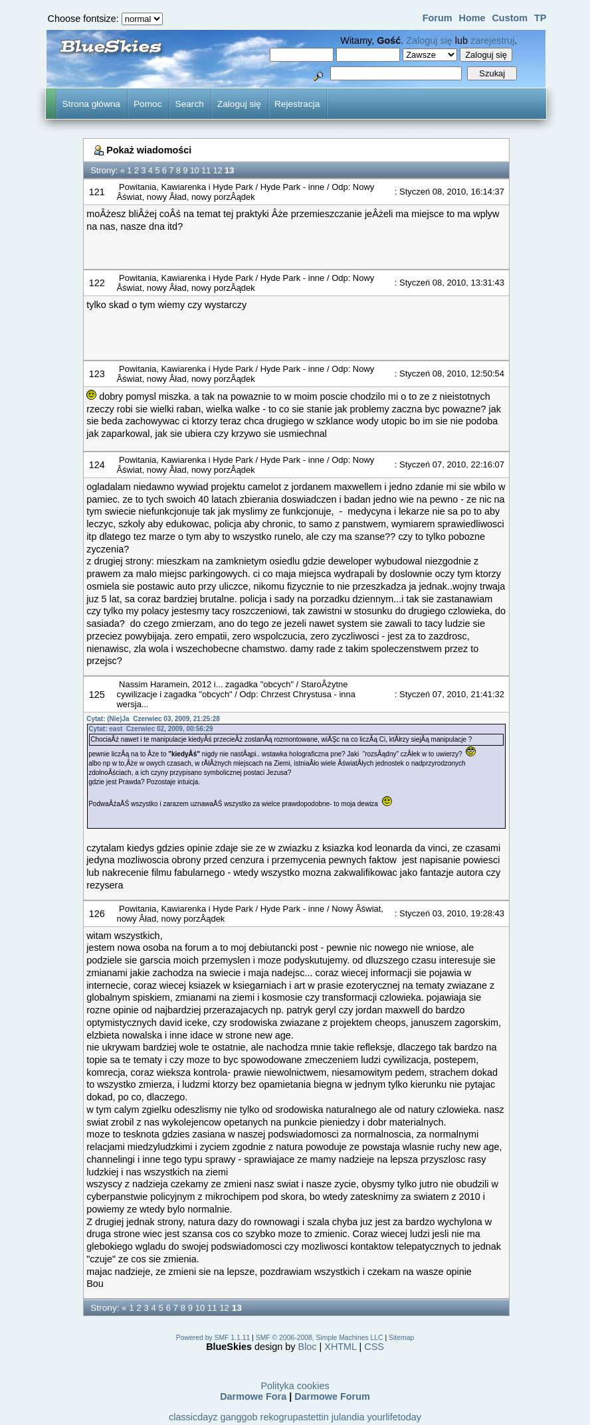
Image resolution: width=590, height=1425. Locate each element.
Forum (437, 18)
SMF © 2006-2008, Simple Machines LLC (319, 1337)
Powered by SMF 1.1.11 (213, 1337)
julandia (348, 1417)
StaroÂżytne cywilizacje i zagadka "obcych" (231, 689)
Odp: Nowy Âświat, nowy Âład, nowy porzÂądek (245, 192)
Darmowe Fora (253, 1396)
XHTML (340, 1346)
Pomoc (148, 104)
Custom (510, 18)
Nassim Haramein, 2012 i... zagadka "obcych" (206, 684)
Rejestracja (297, 104)
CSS (374, 1346)
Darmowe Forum (332, 1396)
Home (471, 18)
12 (218, 170)
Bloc (307, 1346)
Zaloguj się (429, 40)
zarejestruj (492, 40)
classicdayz (193, 1417)
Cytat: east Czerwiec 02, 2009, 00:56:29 (150, 728)
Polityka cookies (294, 1386)
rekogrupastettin (294, 1417)
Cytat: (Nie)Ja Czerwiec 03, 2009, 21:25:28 (153, 718)
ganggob (239, 1417)
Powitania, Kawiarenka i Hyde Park (186, 187)
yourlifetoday (394, 1417)
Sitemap (401, 1337)
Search (189, 104)
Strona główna (91, 104)
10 (194, 170)
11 (206, 170)
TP (540, 18)
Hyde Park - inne (293, 187)
